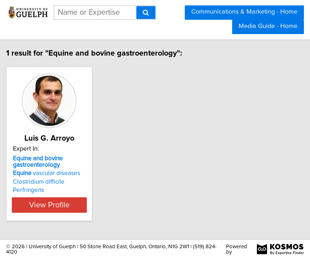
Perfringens (42, 190)
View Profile (63, 205)
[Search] (145, 12)
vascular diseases (61, 173)
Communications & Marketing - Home (244, 12)
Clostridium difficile (53, 182)
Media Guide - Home (268, 26)
